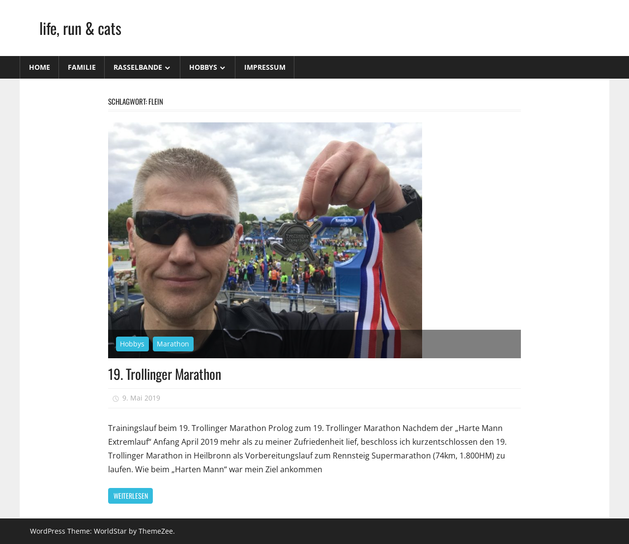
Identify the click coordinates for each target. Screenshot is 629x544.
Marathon (173, 343)
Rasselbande (138, 67)
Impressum (265, 67)
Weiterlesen (131, 495)
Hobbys (203, 67)
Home (39, 67)
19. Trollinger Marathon (164, 374)
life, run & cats (80, 27)
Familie (82, 67)
